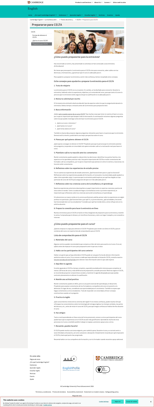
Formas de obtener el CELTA (39, 36)
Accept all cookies (131, 401)
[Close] (151, 402)
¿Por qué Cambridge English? (45, 15)
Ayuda (117, 15)
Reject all (117, 401)
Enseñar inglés (90, 15)
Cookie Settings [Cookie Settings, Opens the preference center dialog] (104, 401)
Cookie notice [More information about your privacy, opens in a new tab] (47, 405)
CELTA (33, 32)
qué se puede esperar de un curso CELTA (72, 114)
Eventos (110, 15)
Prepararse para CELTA (40, 44)
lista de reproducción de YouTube (65, 260)
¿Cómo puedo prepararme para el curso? (74, 223)
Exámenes (62, 15)
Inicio (30, 15)
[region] (77, 402)
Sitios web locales (119, 2)
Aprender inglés (75, 15)
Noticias (102, 15)
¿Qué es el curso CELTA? (40, 41)
